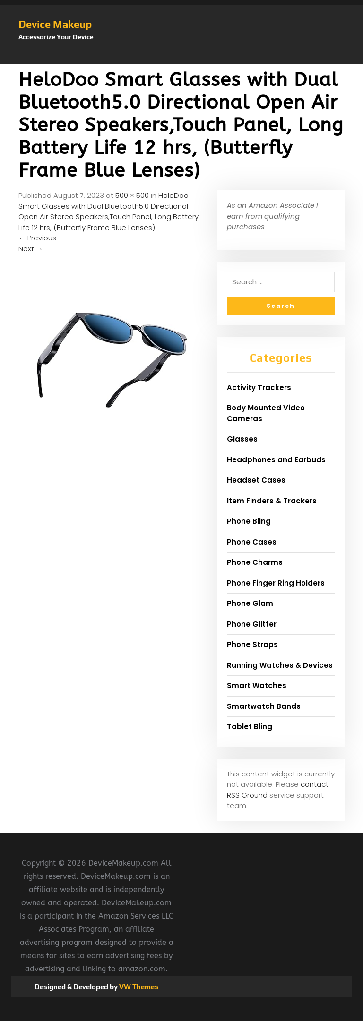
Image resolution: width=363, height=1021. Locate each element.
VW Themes (138, 987)
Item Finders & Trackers (272, 501)
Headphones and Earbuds (276, 460)
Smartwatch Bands (264, 706)
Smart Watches (256, 685)
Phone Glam (250, 603)
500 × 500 (132, 195)
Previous (37, 238)
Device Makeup (55, 24)
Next (30, 249)
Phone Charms (255, 562)
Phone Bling (249, 521)
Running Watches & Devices (280, 665)
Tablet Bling (249, 727)
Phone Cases (252, 542)
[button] (181, 59)
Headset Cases (256, 480)
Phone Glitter (252, 624)
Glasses (242, 439)
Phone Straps (252, 644)
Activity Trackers (259, 387)
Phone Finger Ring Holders (276, 583)
